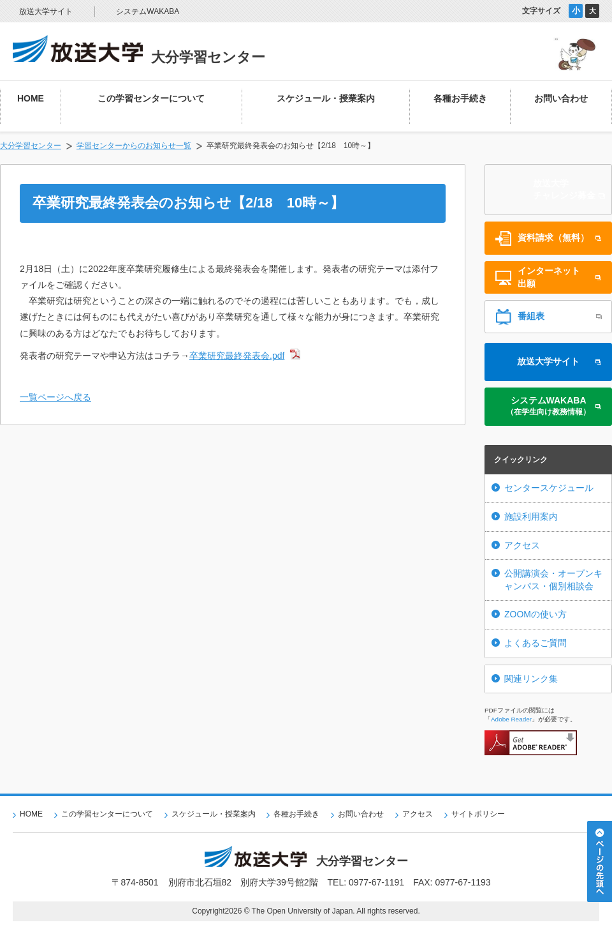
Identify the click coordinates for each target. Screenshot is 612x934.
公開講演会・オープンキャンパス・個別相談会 (553, 579)
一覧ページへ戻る (55, 397)
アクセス (522, 545)
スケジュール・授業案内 (213, 814)
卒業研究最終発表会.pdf (236, 355)
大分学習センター (30, 145)
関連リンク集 (531, 679)
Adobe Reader (511, 719)
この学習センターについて (107, 814)
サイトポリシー (478, 814)
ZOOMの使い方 (535, 614)
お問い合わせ (361, 814)
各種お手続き (296, 814)
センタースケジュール (549, 488)
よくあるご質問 (535, 643)
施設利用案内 (531, 516)
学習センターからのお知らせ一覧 (133, 145)
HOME (31, 814)
